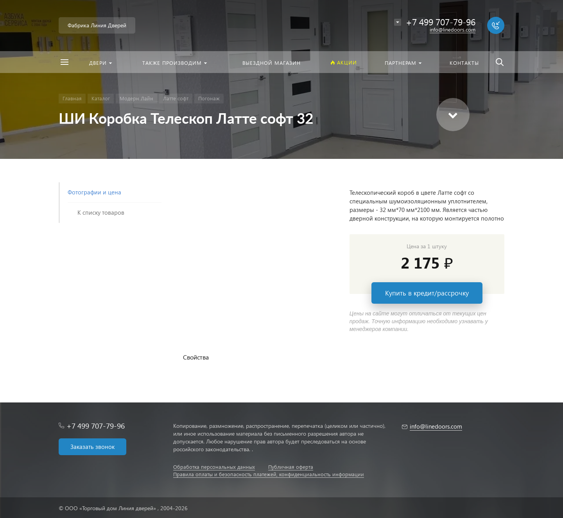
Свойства (196, 357)
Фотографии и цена (94, 192)
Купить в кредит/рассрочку (427, 292)
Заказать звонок (92, 446)
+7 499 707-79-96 (95, 426)
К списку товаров (100, 212)
